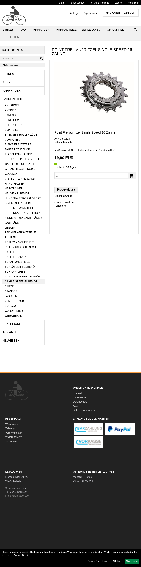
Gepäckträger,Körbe (20, 169)
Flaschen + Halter (18, 154)
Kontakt (77, 393)
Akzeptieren (132, 561)
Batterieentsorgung (84, 410)
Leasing (118, 3)
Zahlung (10, 428)
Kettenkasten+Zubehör (22, 213)
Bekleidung (90, 29)
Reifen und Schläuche (21, 247)
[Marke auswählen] (22, 65)
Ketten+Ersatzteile (19, 208)
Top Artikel (114, 29)
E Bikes (8, 29)
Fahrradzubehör (17, 149)
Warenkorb (133, 3)
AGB (75, 405)
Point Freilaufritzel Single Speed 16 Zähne (84, 132)
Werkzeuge (13, 315)
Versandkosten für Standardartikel (97, 150)
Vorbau (10, 306)
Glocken (11, 173)
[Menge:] (91, 175)
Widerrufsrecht (13, 437)
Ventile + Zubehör (18, 301)
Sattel (9, 252)
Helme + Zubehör (17, 193)
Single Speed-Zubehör (21, 281)
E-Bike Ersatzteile (18, 144)
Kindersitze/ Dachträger (23, 217)
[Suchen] (41, 58)
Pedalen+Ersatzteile (20, 232)
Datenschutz (80, 401)
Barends (11, 115)
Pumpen (10, 237)
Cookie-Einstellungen (98, 561)
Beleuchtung (15, 125)
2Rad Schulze (77, 3)
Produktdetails (66, 189)
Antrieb (10, 110)
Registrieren (90, 13)
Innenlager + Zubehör (21, 203)
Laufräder (13, 222)
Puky (23, 29)
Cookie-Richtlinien (23, 555)
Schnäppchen (15, 271)
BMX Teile (11, 129)
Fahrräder (41, 29)
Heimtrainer (14, 188)
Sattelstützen (15, 257)
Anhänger (12, 105)
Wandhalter (14, 310)
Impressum (79, 397)
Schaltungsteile (17, 262)
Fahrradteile (65, 29)
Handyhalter (14, 183)
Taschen (11, 296)
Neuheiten (10, 37)
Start (62, 3)
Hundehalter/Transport (23, 198)
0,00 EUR (120, 12)
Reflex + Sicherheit (19, 242)
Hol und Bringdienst (99, 3)
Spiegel (10, 286)
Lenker (10, 227)
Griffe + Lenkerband (20, 178)
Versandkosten (13, 432)
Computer (12, 139)
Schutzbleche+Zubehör (22, 276)
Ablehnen (117, 561)
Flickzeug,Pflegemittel (22, 159)
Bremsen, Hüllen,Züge (21, 134)
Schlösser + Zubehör (21, 266)
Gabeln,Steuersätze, (20, 164)
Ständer (11, 291)
